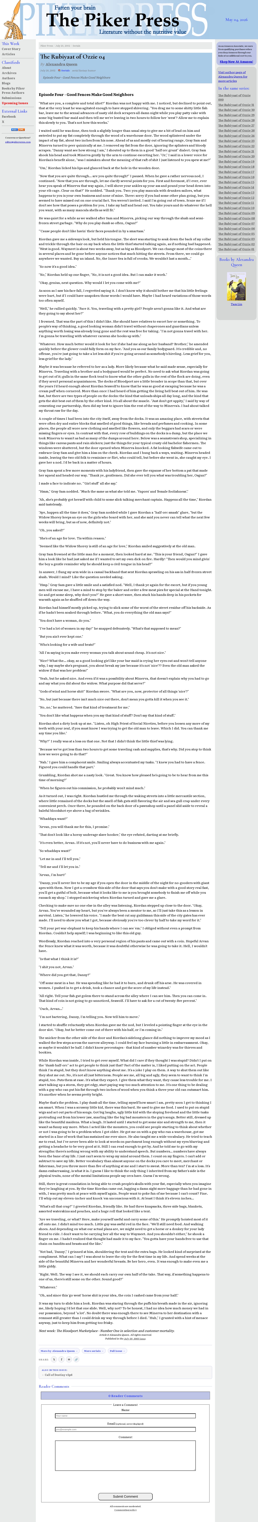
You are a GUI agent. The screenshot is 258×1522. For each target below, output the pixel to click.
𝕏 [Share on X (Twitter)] (54, 1359)
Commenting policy (125, 1509)
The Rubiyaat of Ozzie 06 (236, 228)
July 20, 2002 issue (134, 1338)
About (6, 67)
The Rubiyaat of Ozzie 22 (236, 146)
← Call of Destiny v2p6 (57, 1375)
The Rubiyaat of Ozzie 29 (236, 115)
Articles (8, 54)
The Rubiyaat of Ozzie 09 (236, 213)
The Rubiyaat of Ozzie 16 (236, 177)
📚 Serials (64, 70)
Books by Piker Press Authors (13, 90)
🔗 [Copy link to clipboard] (76, 1359)
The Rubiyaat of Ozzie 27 (236, 125)
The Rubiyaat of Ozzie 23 (236, 141)
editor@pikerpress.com (18, 141)
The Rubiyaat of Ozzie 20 (236, 156)
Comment (125, 1437)
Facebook (9, 116)
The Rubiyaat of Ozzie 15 (236, 182)
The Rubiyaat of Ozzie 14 (236, 187)
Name (125, 1410)
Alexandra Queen (61, 64)
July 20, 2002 (63, 45)
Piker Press (46, 45)
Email (125, 1423)
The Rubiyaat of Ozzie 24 (236, 135)
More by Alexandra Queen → (59, 1351)
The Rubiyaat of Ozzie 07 (236, 223)
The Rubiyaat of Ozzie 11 (236, 202)
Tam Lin (236, 301)
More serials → (94, 1351)
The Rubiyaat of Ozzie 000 (234, 97)
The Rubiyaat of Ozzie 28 (236, 120)
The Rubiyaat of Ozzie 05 (236, 233)
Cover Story (11, 49)
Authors (8, 78)
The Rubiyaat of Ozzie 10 (236, 208)
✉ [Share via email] (69, 1359)
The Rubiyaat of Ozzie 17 (236, 172)
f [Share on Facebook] (61, 1359)
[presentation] (125, 1482)
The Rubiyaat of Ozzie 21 (236, 151)
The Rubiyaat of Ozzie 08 (236, 218)
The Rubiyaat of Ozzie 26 (236, 130)
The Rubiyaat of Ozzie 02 (236, 244)
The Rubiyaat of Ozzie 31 (236, 105)
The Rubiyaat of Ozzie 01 (236, 249)
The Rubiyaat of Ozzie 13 (236, 192)
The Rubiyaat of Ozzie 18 (236, 166)
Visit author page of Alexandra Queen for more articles (232, 76)
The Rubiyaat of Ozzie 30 (236, 110)
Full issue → (117, 1351)
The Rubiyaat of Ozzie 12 (236, 197)
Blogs (6, 83)
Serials (76, 45)
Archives (9, 73)
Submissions (12, 98)
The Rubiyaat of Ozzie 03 (236, 239)
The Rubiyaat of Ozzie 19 (236, 161)
